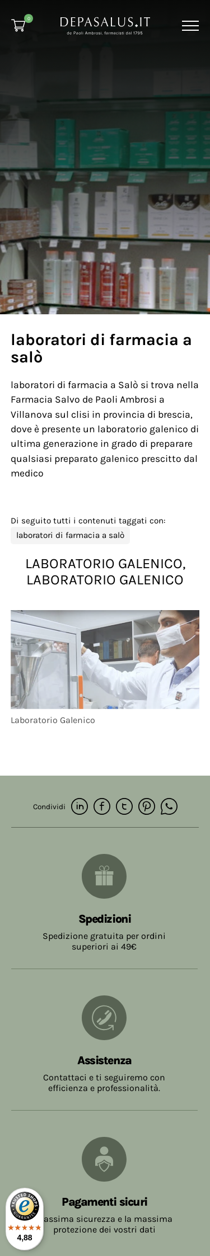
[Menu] (189, 26)
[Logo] (105, 25)
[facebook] (102, 807)
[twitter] (124, 807)
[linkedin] (79, 807)
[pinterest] (146, 807)
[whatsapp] (169, 807)
